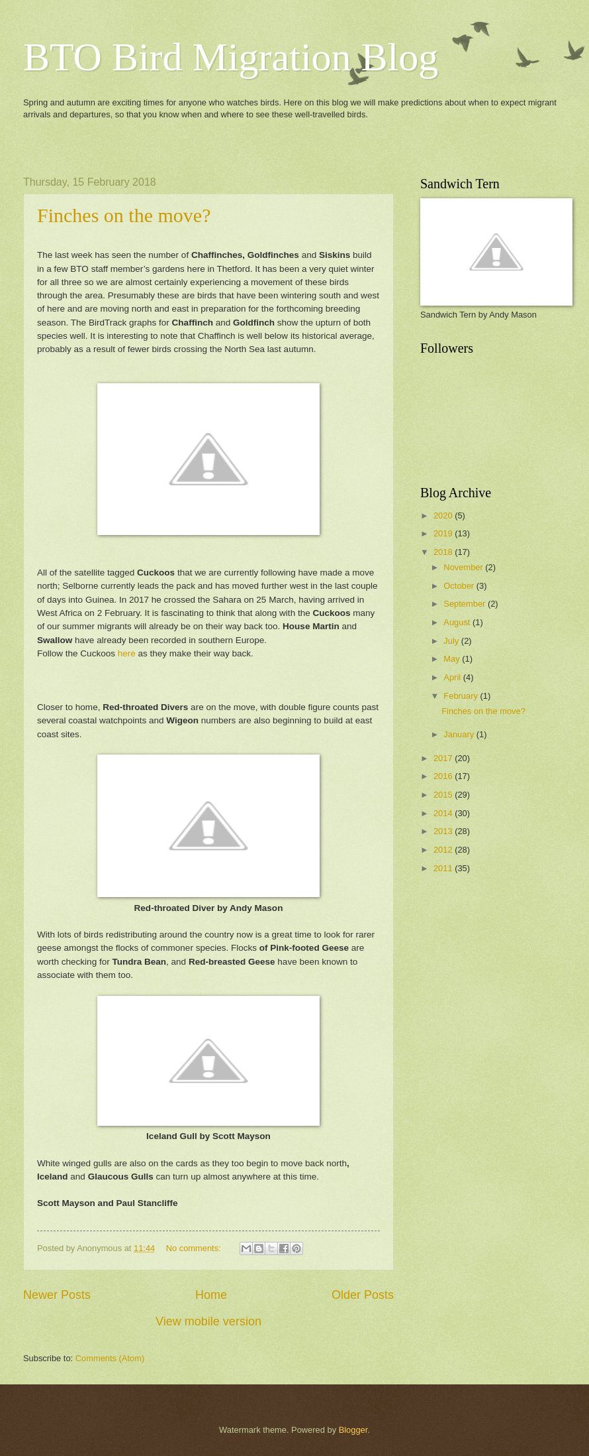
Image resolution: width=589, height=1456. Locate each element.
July (452, 641)
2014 (444, 813)
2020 (444, 515)
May (452, 659)
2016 (444, 776)
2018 (444, 552)
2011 (444, 868)
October (459, 586)
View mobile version (208, 1321)
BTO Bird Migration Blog (230, 57)
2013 (444, 831)
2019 (444, 533)
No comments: (195, 1248)
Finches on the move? (123, 215)
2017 (444, 758)
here (127, 653)
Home (211, 1295)
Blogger (353, 1430)
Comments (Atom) (109, 1358)
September (465, 604)
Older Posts (363, 1295)
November (464, 567)
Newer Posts (57, 1295)
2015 (444, 795)
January (459, 734)
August (458, 622)
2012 (444, 850)
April (453, 677)
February (461, 696)
